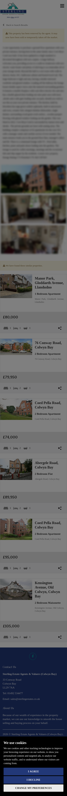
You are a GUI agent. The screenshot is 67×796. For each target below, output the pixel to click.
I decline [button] (33, 780)
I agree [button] (33, 771)
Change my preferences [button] (33, 788)
